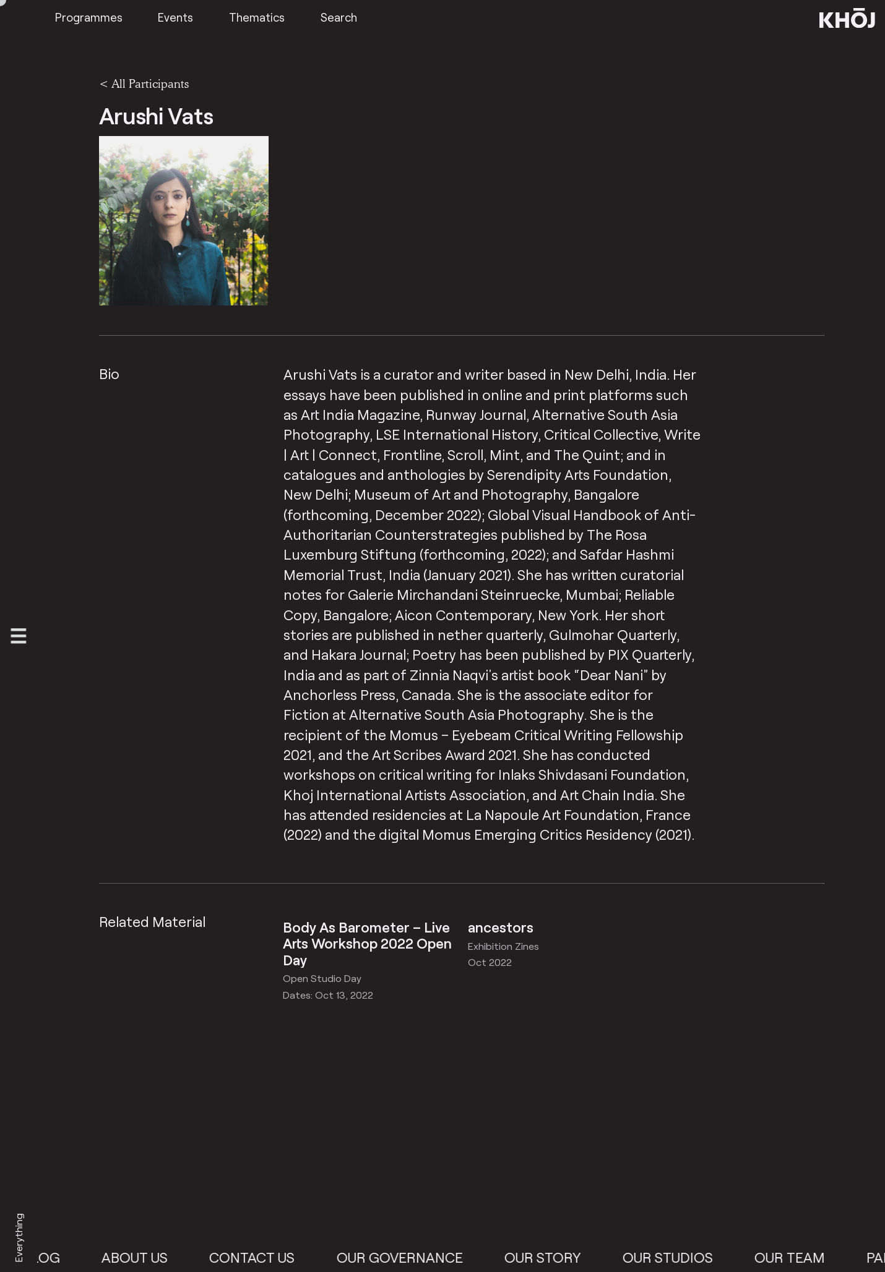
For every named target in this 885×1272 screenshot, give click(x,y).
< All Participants (144, 83)
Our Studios (678, 1257)
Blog (52, 1257)
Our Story (553, 1257)
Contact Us (263, 1257)
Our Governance (410, 1257)
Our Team (800, 1257)
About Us (145, 1257)
